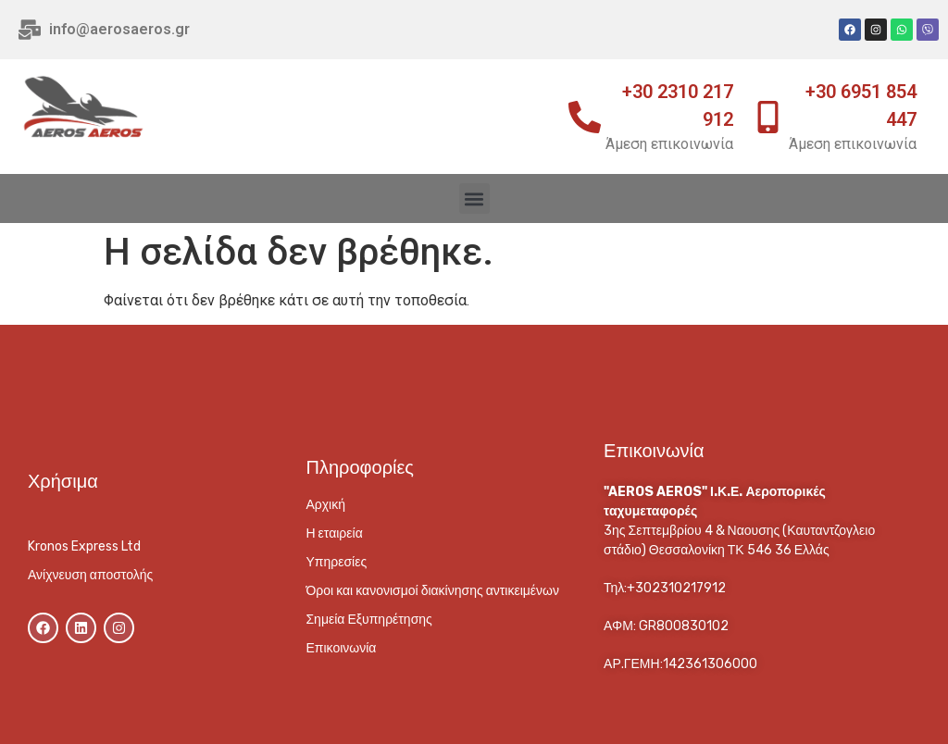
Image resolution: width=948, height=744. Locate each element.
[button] (474, 198)
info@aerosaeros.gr (119, 29)
